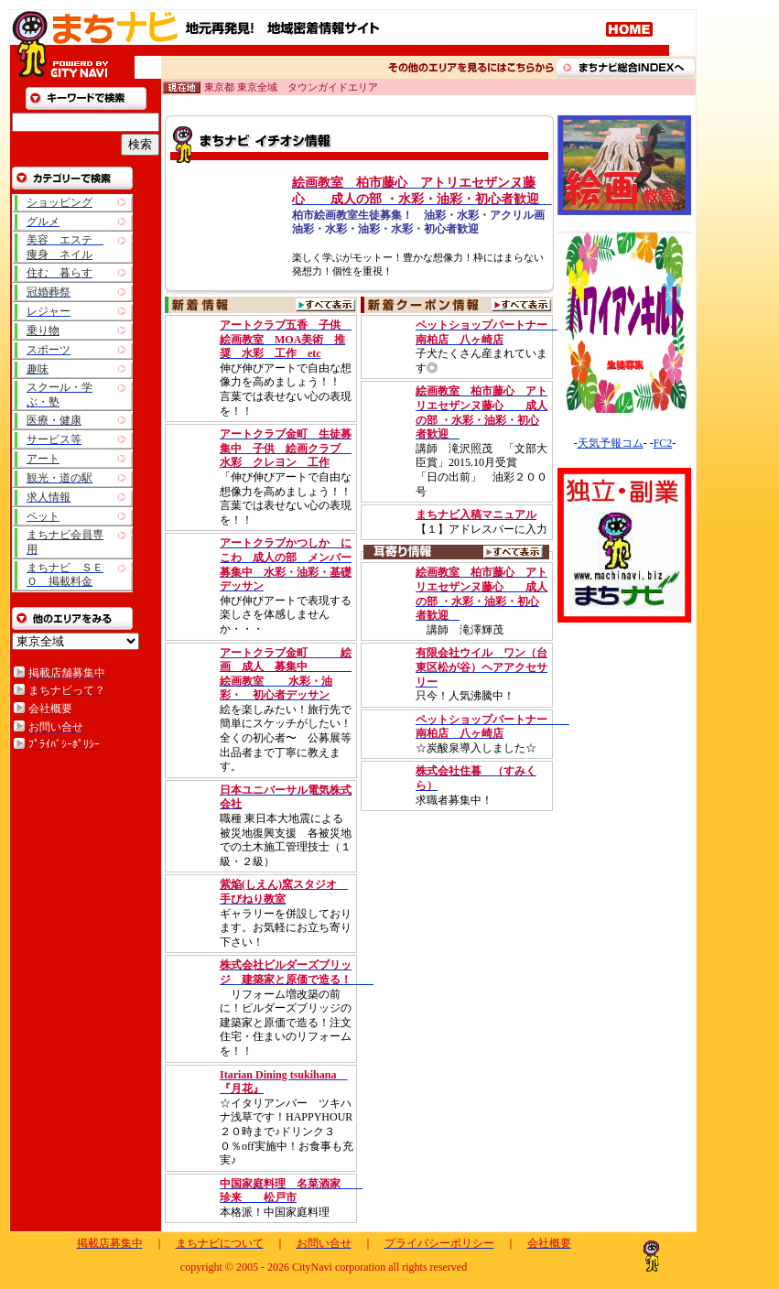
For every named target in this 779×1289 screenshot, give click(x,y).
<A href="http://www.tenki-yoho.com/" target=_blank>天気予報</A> (625, 435)
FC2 (663, 443)
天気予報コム (611, 443)
